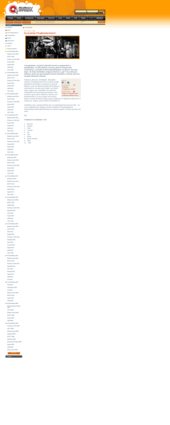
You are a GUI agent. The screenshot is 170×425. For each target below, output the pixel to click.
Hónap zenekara (12, 48)
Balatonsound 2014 (13, 181)
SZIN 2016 (10, 149)
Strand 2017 (10, 123)
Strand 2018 (10, 104)
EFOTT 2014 (10, 184)
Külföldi (9, 27)
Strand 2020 (10, 62)
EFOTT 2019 (10, 77)
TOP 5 (9, 46)
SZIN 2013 (10, 218)
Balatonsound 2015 (13, 160)
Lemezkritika (11, 35)
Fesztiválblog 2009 (12, 303)
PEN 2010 (10, 284)
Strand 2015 (10, 168)
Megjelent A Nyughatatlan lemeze (70, 93)
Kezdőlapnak (17, 22)
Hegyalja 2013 (11, 210)
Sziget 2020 (10, 64)
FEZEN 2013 (10, 205)
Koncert (52, 18)
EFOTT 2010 (10, 295)
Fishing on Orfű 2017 (13, 120)
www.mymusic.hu (19, 7)
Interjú (9, 38)
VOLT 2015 (10, 173)
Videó (68, 18)
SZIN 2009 (10, 320)
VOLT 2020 (10, 70)
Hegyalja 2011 (11, 266)
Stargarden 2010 (12, 287)
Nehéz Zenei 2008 (12, 349)
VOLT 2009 (10, 310)
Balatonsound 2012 (13, 226)
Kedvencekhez (10, 22)
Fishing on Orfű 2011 (13, 263)
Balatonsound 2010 (13, 292)
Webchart (100, 18)
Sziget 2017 (10, 125)
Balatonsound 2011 (13, 258)
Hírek (19, 18)
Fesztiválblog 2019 (12, 72)
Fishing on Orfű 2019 (13, 80)
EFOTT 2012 (10, 229)
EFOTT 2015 (10, 162)
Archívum (13, 352)
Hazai (9, 30)
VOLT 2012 (10, 253)
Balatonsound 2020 (13, 54)
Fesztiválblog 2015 (12, 154)
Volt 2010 (10, 290)
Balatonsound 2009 (13, 312)
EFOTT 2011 (10, 261)
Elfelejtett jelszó (92, 13)
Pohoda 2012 (11, 245)
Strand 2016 (10, 144)
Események (10, 40)
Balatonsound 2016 (13, 136)
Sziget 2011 (10, 274)
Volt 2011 (10, 279)
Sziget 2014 (10, 192)
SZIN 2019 (10, 88)
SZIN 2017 (10, 128)
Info (75, 18)
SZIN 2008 (10, 347)
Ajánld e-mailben (26, 22)
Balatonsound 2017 (13, 117)
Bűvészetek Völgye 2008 (14, 341)
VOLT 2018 (10, 112)
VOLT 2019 (10, 91)
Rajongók (41, 18)
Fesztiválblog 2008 (12, 323)
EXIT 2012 (10, 231)
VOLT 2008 (10, 328)
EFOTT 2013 (10, 202)
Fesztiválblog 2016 (12, 133)
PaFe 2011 (10, 268)
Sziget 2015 (10, 170)
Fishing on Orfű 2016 (13, 141)
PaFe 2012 (10, 242)
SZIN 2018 (10, 109)
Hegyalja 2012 (11, 239)
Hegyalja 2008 (11, 333)
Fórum (83, 18)
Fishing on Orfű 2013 (13, 207)
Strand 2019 (10, 83)
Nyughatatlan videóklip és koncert (70, 95)
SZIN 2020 (10, 67)
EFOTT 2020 (10, 56)
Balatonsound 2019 (13, 75)
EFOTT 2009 (10, 315)
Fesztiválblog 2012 (12, 223)
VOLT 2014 (10, 194)
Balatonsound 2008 (13, 331)
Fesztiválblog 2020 (12, 51)
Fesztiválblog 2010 (12, 282)
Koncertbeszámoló (12, 32)
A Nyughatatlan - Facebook (68, 89)
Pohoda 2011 (11, 271)
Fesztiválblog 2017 (12, 115)
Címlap (10, 18)
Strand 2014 (10, 189)
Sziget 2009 (10, 318)
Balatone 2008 (11, 339)
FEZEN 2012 (10, 234)
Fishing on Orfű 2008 (13, 326)
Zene (60, 18)
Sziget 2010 (10, 298)
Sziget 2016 (10, 146)
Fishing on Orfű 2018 (13, 101)
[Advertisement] (14, 391)
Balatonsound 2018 (13, 96)
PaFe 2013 (10, 213)
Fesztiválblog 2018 (12, 93)
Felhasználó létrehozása (81, 13)
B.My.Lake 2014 (11, 178)
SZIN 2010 (10, 300)
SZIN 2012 (10, 250)
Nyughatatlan (65, 87)
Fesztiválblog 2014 (12, 176)
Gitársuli (9, 43)
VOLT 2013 (10, 221)
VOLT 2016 (10, 152)
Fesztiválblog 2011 (12, 255)
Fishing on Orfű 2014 (13, 186)
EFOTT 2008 (10, 336)
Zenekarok (29, 18)
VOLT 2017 (10, 131)
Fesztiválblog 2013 (12, 197)
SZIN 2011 (10, 276)
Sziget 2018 (10, 107)
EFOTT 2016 (10, 138)
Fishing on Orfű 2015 (13, 165)
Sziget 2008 (10, 344)
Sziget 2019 (10, 85)
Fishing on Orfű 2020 (13, 59)
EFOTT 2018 (10, 99)
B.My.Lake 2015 (11, 157)
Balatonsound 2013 (13, 200)
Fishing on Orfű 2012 (13, 237)
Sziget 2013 (10, 215)
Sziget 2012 (10, 247)
